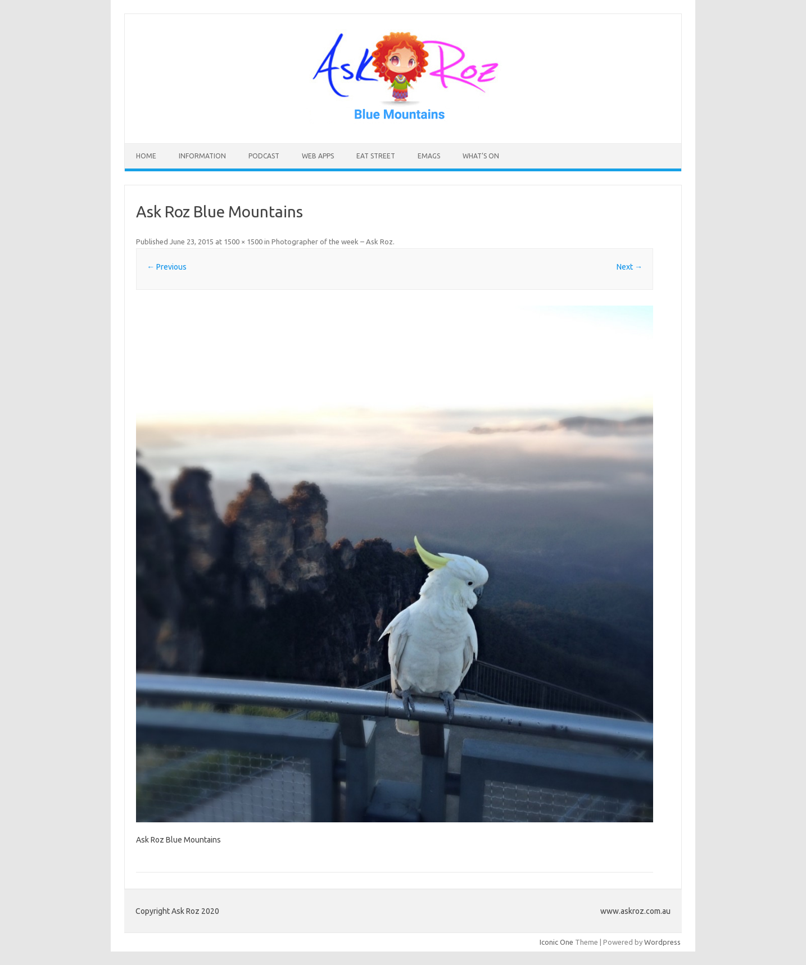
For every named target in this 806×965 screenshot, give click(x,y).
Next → (629, 266)
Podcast (263, 156)
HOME (146, 156)
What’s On (481, 156)
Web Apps (318, 156)
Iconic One (556, 942)
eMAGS (429, 156)
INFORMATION (202, 156)
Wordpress (662, 942)
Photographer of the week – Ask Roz (332, 241)
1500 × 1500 (243, 241)
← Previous (167, 266)
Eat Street (375, 156)
